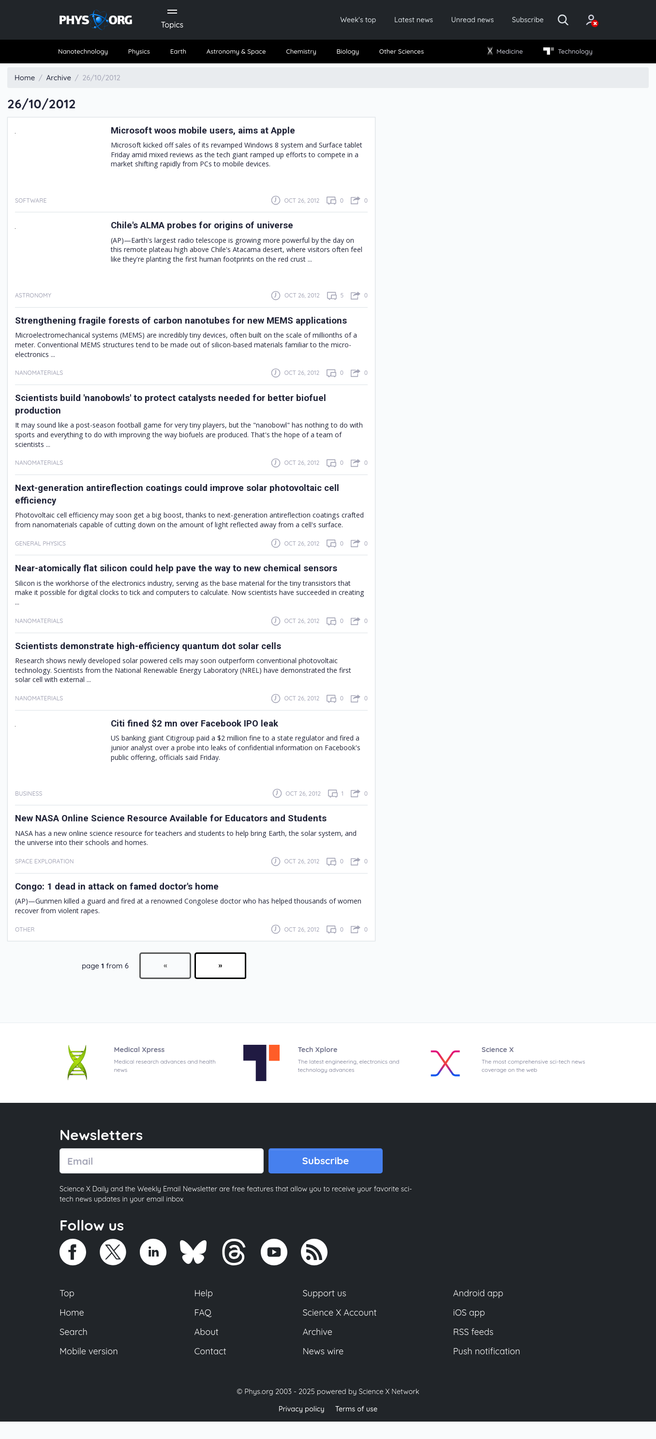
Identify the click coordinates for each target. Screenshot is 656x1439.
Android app (479, 1309)
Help (204, 1309)
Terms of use (357, 1426)
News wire (323, 1369)
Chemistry (302, 53)
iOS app (469, 1329)
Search (74, 1348)
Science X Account (340, 1329)
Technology (564, 53)
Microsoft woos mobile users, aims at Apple (210, 132)
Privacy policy (300, 1426)
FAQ (203, 1329)
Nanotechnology (87, 53)
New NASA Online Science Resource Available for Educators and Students (181, 833)
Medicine (503, 53)
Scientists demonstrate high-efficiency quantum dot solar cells (157, 660)
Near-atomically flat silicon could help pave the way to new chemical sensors (187, 583)
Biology (347, 53)
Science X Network (389, 1409)
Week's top (332, 20)
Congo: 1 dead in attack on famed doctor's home (124, 900)
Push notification (487, 1369)
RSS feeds (473, 1348)
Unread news (454, 20)
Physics (142, 53)
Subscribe (514, 20)
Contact (210, 1369)
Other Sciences (399, 53)
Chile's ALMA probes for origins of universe (209, 227)
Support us (324, 1309)
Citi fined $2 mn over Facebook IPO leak (200, 737)
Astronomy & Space (236, 53)
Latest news (391, 20)
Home (72, 1329)
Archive (317, 1348)
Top (67, 1309)
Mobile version (90, 1369)
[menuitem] (87, 53)
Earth (179, 53)
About (207, 1348)
